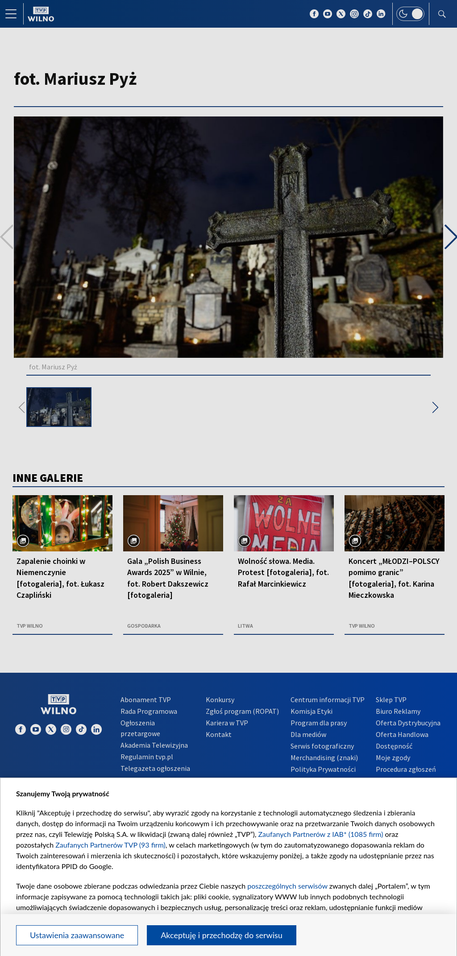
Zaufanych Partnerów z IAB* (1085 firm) (320, 834)
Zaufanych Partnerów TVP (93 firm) (110, 844)
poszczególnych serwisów (287, 886)
